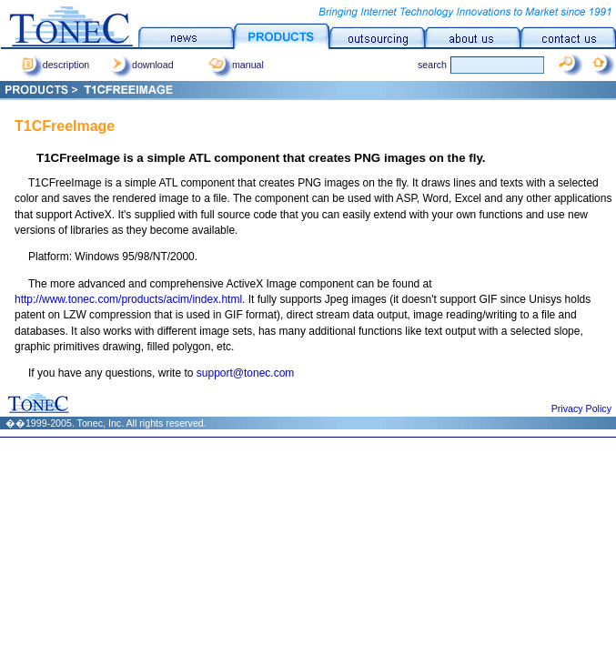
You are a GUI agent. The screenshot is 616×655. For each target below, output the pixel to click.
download (141, 64)
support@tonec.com (246, 373)
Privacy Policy (581, 408)
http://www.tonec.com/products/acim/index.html (128, 299)
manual (236, 64)
